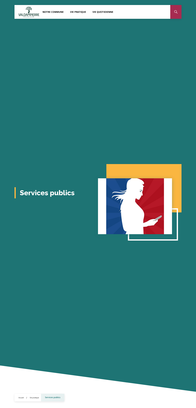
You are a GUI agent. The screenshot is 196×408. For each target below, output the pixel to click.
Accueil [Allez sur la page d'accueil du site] (21, 397)
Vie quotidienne (102, 11)
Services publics (52, 397)
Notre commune (53, 11)
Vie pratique (78, 11)
